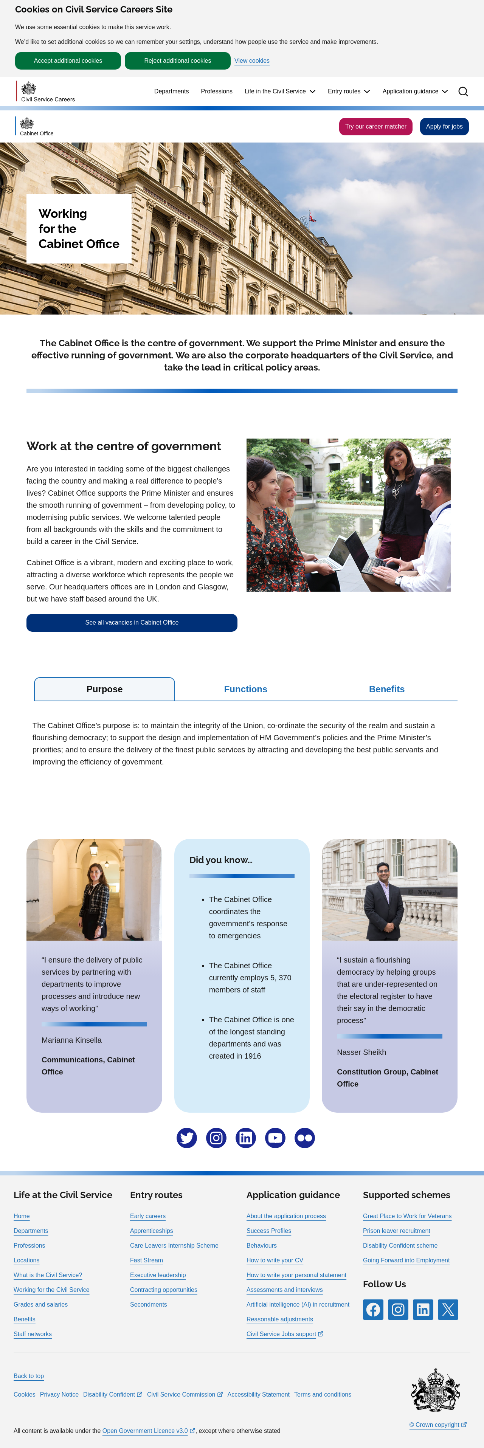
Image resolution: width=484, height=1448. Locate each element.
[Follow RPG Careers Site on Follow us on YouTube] (275, 1138)
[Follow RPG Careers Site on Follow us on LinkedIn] (246, 1138)
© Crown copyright (434, 1425)
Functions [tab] (246, 689)
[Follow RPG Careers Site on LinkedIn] (423, 1309)
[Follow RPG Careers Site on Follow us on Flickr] (305, 1138)
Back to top (29, 1376)
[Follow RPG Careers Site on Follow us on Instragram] (216, 1138)
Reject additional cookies (177, 60)
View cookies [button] (252, 61)
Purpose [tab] (105, 689)
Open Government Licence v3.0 (145, 1431)
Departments (171, 91)
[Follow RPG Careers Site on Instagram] (398, 1309)
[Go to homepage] (45, 92)
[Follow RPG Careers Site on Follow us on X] (187, 1138)
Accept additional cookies (68, 60)
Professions (217, 91)
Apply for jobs (444, 126)
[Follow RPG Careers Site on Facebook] (373, 1309)
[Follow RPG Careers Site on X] (448, 1309)
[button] (463, 91)
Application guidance (411, 91)
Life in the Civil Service (275, 91)
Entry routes (344, 91)
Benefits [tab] (387, 689)
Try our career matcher (375, 126)
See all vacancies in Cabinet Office (132, 622)
